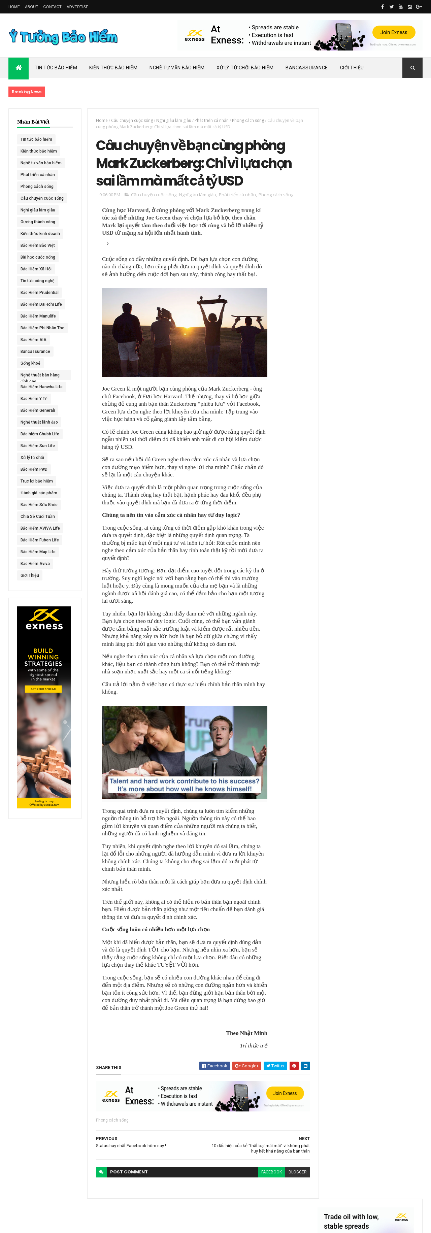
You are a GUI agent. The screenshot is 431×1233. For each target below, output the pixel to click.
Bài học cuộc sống (38, 257)
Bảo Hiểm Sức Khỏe (39, 504)
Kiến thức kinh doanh (40, 233)
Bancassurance (307, 67)
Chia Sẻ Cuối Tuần (38, 516)
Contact (52, 7)
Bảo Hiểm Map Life (38, 551)
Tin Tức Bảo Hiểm (56, 67)
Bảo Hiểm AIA (33, 339)
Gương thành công (38, 222)
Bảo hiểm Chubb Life (40, 434)
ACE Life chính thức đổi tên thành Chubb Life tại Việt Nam (386, 321)
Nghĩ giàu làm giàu (38, 210)
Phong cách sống (37, 186)
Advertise (78, 7)
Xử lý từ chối (32, 457)
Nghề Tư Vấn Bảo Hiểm (177, 67)
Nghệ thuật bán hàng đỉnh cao (40, 376)
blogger (294, 1173)
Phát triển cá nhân (38, 174)
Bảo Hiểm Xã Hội (36, 269)
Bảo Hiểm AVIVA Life (40, 528)
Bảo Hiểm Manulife (38, 316)
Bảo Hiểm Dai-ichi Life (41, 304)
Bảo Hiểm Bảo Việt (38, 245)
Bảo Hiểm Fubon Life (40, 540)
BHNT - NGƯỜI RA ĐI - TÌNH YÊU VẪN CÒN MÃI (385, 387)
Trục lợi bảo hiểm (37, 481)
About (31, 7)
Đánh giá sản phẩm (39, 493)
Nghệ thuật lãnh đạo (39, 422)
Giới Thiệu (352, 67)
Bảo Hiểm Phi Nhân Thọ (42, 328)
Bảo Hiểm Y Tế (34, 398)
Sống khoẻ (30, 363)
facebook (267, 1173)
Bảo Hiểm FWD (34, 469)
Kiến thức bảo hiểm (39, 151)
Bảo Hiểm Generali (38, 410)
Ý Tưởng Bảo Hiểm (115, 1223)
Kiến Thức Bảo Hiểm (113, 67)
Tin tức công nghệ (38, 280)
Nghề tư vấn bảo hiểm (41, 163)
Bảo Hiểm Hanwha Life (42, 387)
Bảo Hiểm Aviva (35, 563)
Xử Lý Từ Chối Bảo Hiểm (245, 67)
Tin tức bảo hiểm (36, 139)
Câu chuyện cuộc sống (42, 198)
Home (14, 7)
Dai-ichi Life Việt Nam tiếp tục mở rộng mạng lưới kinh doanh (386, 292)
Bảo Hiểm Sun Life (38, 445)
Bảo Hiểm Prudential (40, 292)
